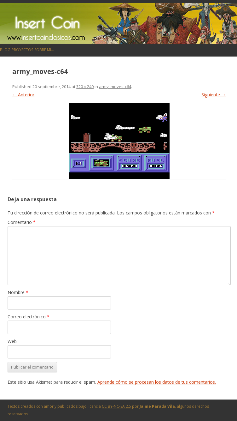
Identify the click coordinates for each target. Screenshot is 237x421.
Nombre (18, 292)
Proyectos (22, 49)
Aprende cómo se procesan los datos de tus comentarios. (156, 382)
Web (12, 341)
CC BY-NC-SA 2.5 (116, 406)
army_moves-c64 (115, 86)
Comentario (22, 222)
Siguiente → (213, 95)
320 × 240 (85, 86)
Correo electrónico (28, 317)
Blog (5, 49)
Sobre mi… (44, 49)
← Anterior (23, 95)
